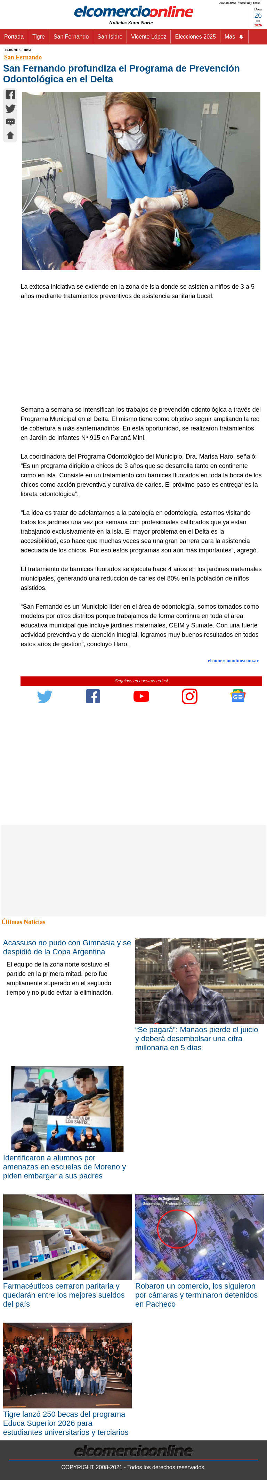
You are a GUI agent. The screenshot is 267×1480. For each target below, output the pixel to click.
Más (234, 37)
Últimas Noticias (23, 922)
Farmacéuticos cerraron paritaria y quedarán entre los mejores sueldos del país (64, 1295)
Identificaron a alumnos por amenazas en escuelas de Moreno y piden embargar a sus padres (64, 1166)
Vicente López (148, 37)
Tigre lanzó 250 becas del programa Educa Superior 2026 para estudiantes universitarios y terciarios (66, 1423)
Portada (14, 37)
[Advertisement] (138, 353)
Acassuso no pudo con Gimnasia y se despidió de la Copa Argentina (67, 947)
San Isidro (109, 37)
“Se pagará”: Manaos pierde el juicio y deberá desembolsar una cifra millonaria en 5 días (196, 1038)
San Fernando (71, 37)
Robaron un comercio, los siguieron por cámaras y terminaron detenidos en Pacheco (196, 1295)
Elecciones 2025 (195, 37)
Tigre (38, 37)
